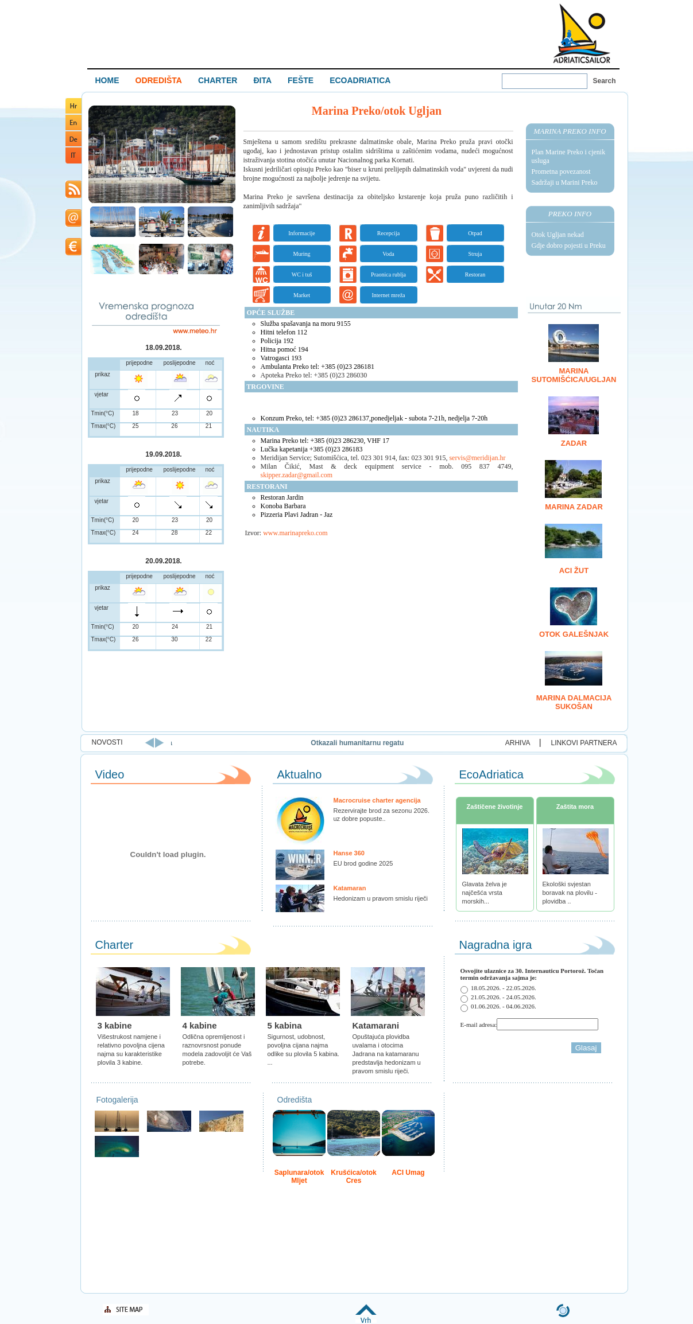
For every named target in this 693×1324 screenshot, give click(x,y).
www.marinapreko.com (295, 533)
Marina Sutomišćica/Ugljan (574, 375)
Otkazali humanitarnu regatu (428, 743)
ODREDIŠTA (158, 80)
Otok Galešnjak (574, 634)
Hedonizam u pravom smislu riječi (381, 898)
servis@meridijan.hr (477, 458)
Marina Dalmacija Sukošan (574, 702)
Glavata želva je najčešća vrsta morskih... (484, 893)
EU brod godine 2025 (363, 863)
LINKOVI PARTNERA (584, 743)
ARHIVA (518, 743)
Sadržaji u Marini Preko (565, 182)
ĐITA (262, 80)
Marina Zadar (574, 507)
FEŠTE (300, 80)
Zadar (574, 443)
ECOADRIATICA (360, 80)
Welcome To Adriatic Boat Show (581, 33)
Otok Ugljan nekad (558, 235)
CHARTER (217, 80)
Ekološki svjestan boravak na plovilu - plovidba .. (570, 893)
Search (604, 81)
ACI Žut (574, 570)
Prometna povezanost (561, 172)
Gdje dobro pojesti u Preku (569, 246)
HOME (107, 80)
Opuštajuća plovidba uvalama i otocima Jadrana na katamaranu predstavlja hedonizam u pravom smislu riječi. (387, 1053)
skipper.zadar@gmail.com (297, 475)
